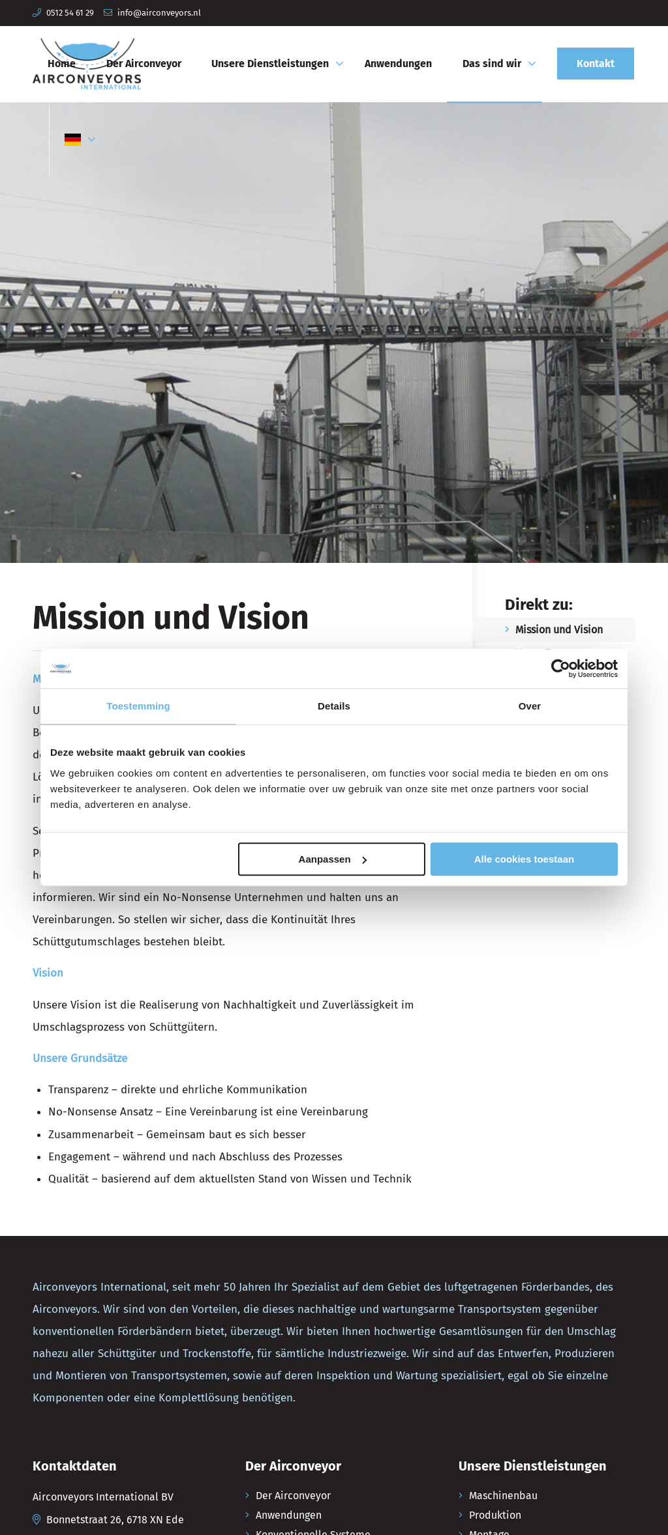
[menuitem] (62, 64)
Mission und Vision (559, 630)
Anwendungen (289, 1515)
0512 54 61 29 (70, 13)
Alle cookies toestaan (524, 859)
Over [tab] (530, 705)
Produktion (495, 1515)
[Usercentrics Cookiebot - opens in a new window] (561, 668)
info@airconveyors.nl (159, 13)
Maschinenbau (503, 1495)
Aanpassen (333, 859)
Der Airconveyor (293, 1495)
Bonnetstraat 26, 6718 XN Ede (115, 1519)
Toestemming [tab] (138, 705)
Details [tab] (334, 705)
